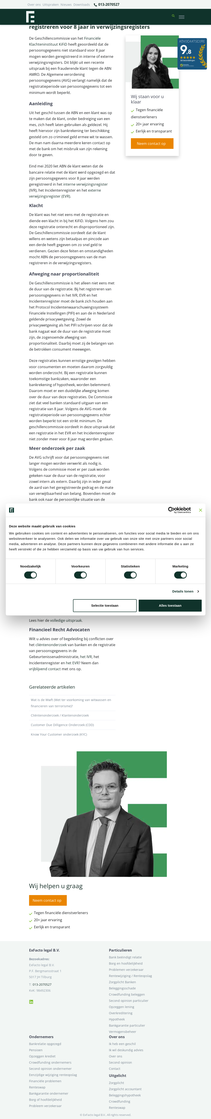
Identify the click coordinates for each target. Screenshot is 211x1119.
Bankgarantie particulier (127, 1025)
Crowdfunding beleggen (127, 994)
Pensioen (36, 1050)
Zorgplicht (116, 1083)
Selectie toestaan (104, 605)
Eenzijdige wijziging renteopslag (53, 1075)
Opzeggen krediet (42, 1056)
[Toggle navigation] (181, 16)
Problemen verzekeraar (126, 969)
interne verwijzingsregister (85, 184)
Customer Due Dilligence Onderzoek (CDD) (72, 725)
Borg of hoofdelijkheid (45, 1100)
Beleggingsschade (122, 988)
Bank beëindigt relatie (125, 957)
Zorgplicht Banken (122, 982)
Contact (114, 1069)
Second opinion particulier (128, 1001)
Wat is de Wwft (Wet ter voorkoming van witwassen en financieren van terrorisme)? (72, 703)
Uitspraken (51, 4)
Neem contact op (151, 143)
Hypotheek (117, 1019)
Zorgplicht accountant (125, 1089)
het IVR (86, 656)
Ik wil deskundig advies (126, 1050)
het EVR (72, 663)
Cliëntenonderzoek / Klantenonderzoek (72, 715)
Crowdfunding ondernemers (50, 1062)
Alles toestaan (170, 605)
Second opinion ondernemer (50, 1069)
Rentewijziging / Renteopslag (130, 976)
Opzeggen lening (121, 1007)
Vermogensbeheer (122, 1032)
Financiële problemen (45, 1081)
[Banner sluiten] (200, 510)
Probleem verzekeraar (45, 1106)
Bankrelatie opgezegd (45, 1044)
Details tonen (182, 591)
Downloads (81, 4)
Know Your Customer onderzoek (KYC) (72, 734)
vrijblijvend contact (45, 668)
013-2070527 (106, 4)
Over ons (34, 4)
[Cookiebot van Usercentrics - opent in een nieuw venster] (171, 510)
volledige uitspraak (66, 620)
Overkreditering (120, 1013)
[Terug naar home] (30, 17)
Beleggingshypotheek (125, 1095)
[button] (173, 16)
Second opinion (120, 1062)
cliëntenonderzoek (51, 644)
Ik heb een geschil (122, 1044)
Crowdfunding (119, 1101)
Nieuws (66, 4)
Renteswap (37, 1087)
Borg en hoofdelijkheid (126, 963)
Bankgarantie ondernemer (48, 1093)
